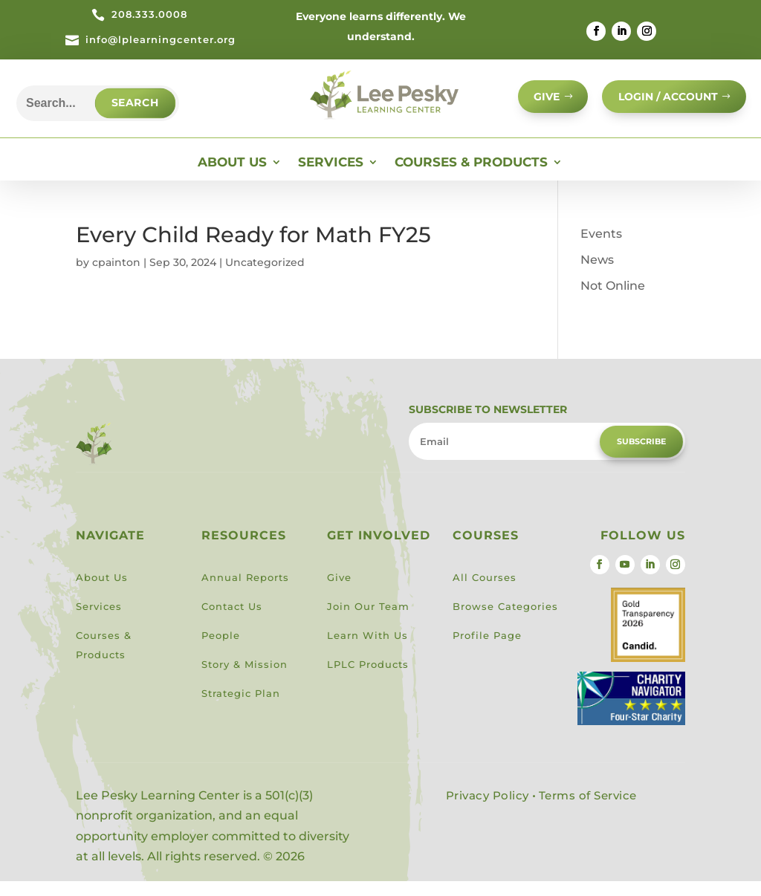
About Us (232, 177)
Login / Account (663, 101)
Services (330, 177)
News (597, 274)
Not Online (612, 300)
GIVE (534, 101)
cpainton (116, 276)
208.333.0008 (149, 14)
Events (601, 248)
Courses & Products (471, 177)
